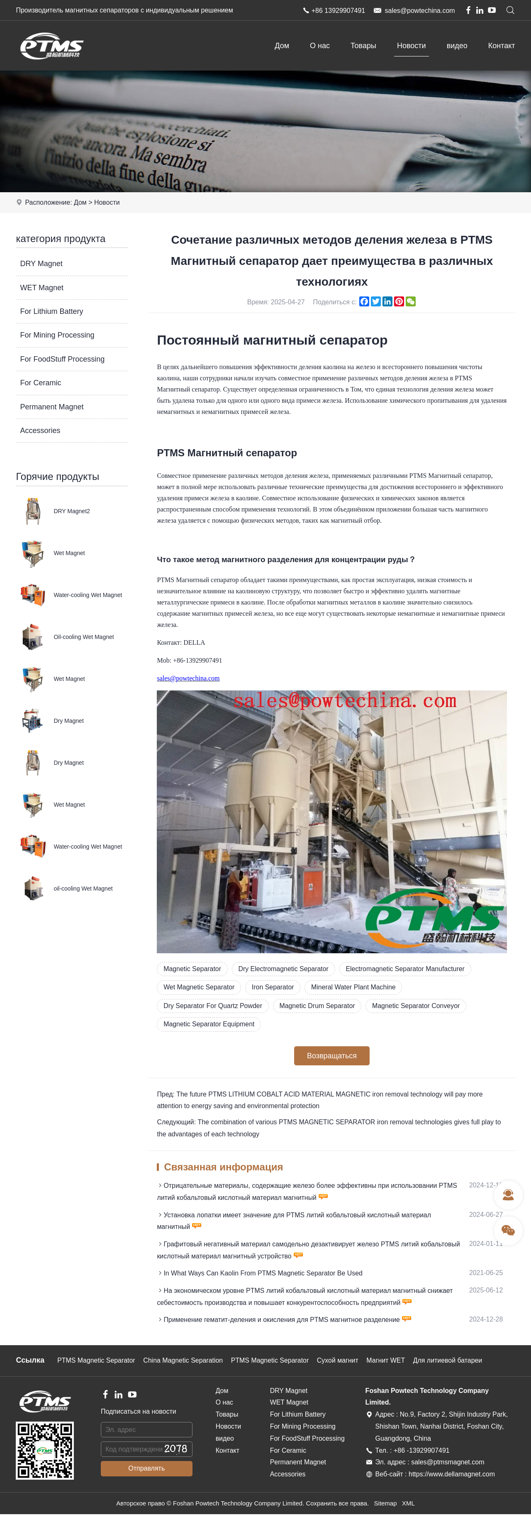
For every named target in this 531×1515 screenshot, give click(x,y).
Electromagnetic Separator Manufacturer (407, 968)
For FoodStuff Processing (62, 359)
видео (457, 46)
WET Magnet (41, 288)
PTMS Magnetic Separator (96, 1361)
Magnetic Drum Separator (318, 1005)
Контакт (501, 46)
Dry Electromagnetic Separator (284, 968)
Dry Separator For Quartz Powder (213, 1005)
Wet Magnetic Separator (199, 987)
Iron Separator (274, 987)
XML (408, 1504)
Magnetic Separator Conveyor (418, 1005)
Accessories (40, 430)
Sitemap (385, 1504)
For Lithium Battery (51, 311)
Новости (411, 46)
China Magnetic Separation (184, 1361)
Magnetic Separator (192, 968)
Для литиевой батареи (450, 1361)
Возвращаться (332, 1056)
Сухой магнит (339, 1361)
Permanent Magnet (51, 407)
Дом (282, 46)
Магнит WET (388, 1361)
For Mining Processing (57, 335)
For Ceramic (40, 383)
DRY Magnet (41, 263)
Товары (363, 46)
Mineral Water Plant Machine (354, 987)
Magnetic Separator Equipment (209, 1024)
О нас (320, 46)
